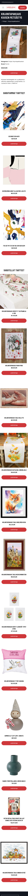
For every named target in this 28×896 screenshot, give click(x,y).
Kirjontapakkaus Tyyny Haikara (14, 681)
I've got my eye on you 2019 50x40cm (14, 246)
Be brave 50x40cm (14, 136)
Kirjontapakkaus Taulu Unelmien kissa (14, 522)
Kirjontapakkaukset (14, 21)
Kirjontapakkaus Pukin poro (14, 365)
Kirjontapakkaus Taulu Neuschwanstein (14, 574)
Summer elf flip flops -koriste (14, 736)
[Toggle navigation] (3, 7)
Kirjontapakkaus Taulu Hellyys (14, 418)
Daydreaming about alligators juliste (14, 191)
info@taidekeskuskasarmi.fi (7, 2)
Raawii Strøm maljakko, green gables (14, 781)
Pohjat (5, 21)
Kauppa (22, 7)
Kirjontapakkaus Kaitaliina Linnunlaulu (14, 470)
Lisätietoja (14, 73)
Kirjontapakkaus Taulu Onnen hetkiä (14, 873)
